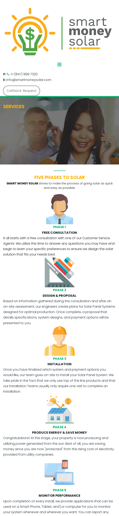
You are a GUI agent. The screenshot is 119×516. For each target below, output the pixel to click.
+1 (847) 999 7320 (24, 74)
